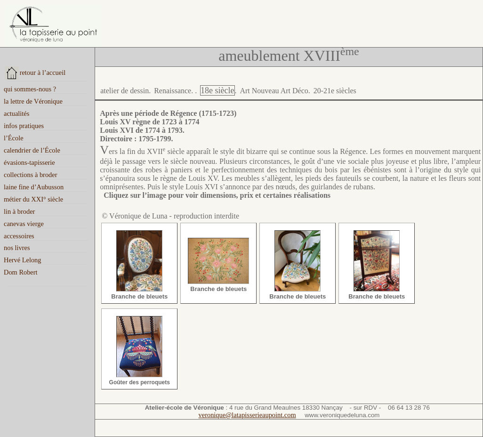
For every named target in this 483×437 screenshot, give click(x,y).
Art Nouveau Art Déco (274, 91)
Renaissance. (173, 91)
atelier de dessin (124, 91)
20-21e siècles (335, 91)
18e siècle (217, 90)
